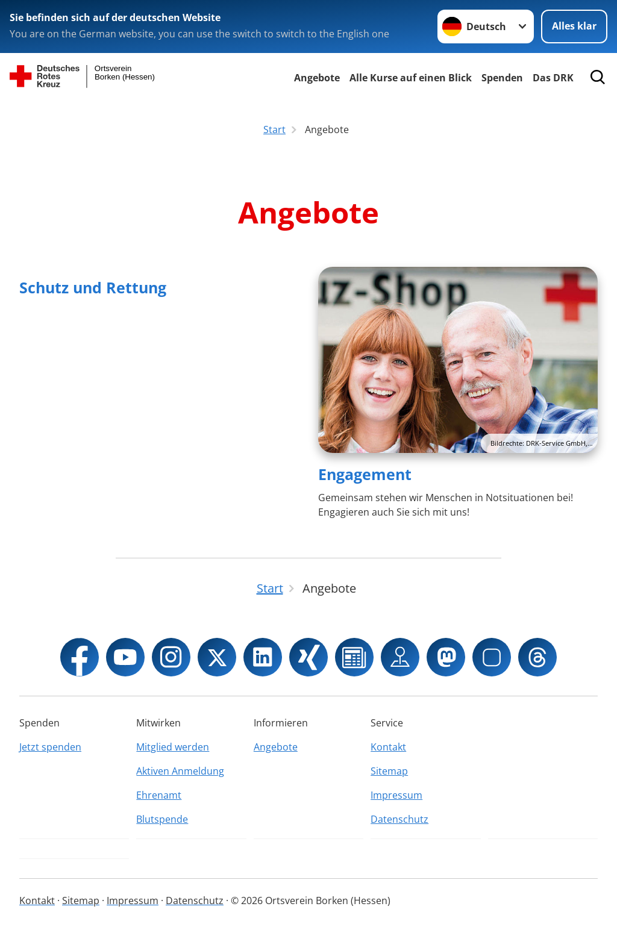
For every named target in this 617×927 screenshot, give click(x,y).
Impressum (396, 795)
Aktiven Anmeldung (180, 771)
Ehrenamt (158, 795)
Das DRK (553, 77)
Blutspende (162, 819)
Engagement (365, 474)
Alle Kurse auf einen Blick (410, 77)
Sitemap (389, 771)
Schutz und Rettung (92, 287)
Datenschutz (399, 819)
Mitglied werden (172, 747)
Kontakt (388, 747)
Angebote (317, 77)
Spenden (502, 77)
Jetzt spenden (50, 747)
